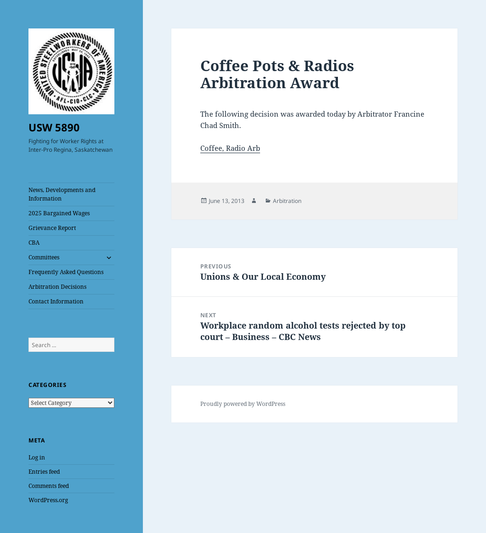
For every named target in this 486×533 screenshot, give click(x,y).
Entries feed (44, 472)
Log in (36, 457)
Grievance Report (52, 228)
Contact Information (56, 301)
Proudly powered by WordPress (242, 404)
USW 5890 (54, 127)
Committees (43, 257)
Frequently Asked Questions (65, 272)
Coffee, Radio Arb (230, 148)
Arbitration (287, 201)
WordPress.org (48, 500)
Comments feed (48, 486)
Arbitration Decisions (57, 287)
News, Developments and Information (61, 194)
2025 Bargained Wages (59, 213)
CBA (33, 243)
